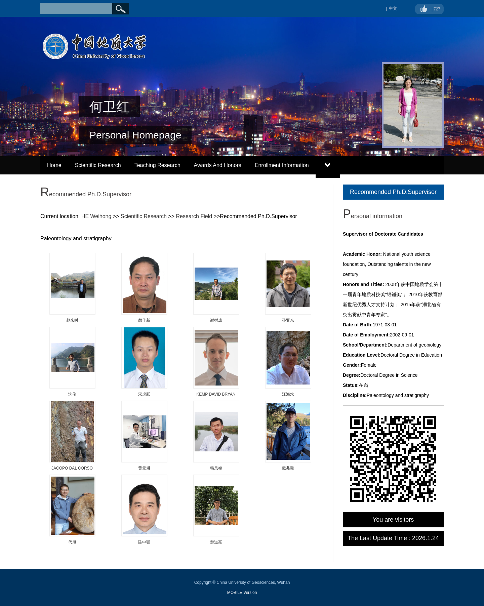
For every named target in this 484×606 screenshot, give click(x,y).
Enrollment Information (282, 165)
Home (54, 165)
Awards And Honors (217, 165)
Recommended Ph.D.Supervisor (393, 192)
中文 (393, 8)
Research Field (194, 216)
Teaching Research (157, 165)
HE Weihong (96, 216)
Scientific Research (98, 165)
